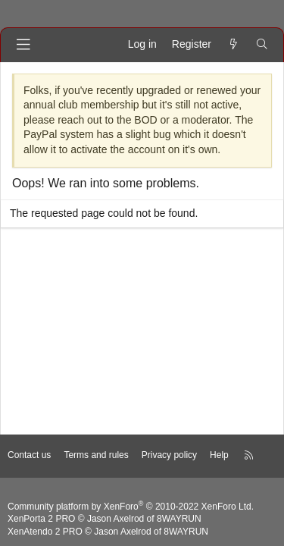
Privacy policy (169, 455)
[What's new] (233, 45)
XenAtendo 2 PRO (45, 531)
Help (219, 455)
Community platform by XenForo (131, 506)
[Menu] (23, 44)
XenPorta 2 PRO (41, 518)
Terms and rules (96, 455)
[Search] (262, 45)
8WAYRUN (179, 518)
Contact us (29, 455)
